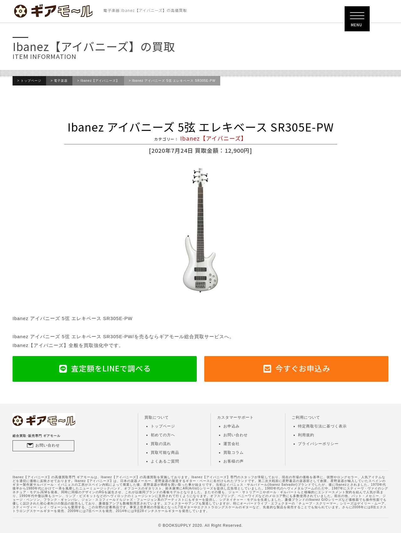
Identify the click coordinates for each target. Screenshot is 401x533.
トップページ (31, 80)
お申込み (231, 426)
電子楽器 (61, 80)
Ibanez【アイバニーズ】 (100, 80)
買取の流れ (161, 444)
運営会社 (231, 444)
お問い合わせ (47, 445)
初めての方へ (163, 435)
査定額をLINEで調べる (111, 368)
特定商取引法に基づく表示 (322, 426)
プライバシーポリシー (318, 444)
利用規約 (306, 435)
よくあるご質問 (165, 461)
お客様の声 (233, 461)
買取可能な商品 (165, 452)
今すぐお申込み (302, 368)
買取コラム (233, 452)
